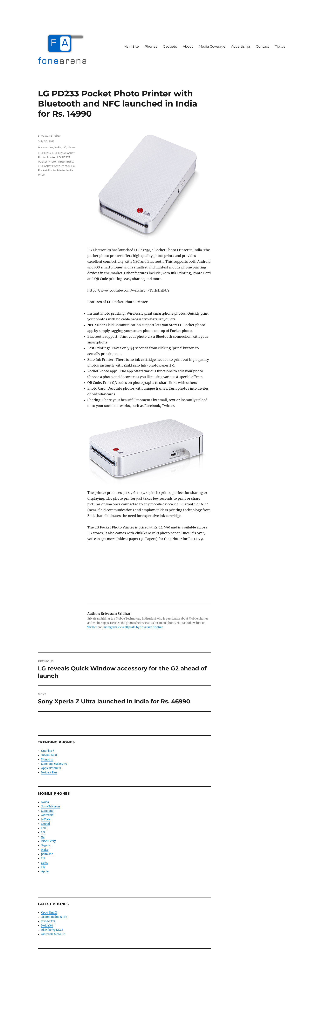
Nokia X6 (47, 925)
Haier (44, 850)
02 (42, 837)
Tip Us (280, 46)
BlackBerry (48, 841)
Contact (262, 46)
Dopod (45, 824)
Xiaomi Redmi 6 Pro (54, 917)
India (57, 147)
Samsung (47, 811)
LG (64, 147)
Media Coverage (212, 46)
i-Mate (45, 819)
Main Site (131, 46)
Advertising (240, 46)
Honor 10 (47, 759)
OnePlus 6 (47, 751)
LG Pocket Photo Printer (54, 166)
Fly (43, 867)
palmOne (47, 854)
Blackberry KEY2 (52, 930)
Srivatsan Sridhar (49, 135)
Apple (45, 871)
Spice (44, 862)
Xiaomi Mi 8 (49, 755)
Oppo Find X (49, 912)
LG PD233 (44, 153)
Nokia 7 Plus (49, 772)
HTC (44, 828)
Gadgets (170, 46)
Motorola (47, 815)
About (188, 46)
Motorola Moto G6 (53, 934)
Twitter (92, 627)
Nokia (45, 802)
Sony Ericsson (50, 806)
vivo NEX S (48, 921)
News (71, 147)
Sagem (45, 845)
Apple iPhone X (51, 768)
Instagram (110, 627)
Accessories (45, 147)
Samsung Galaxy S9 (54, 764)
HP (43, 858)
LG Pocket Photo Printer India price (56, 170)
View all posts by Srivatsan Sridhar (140, 627)
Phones (151, 46)
